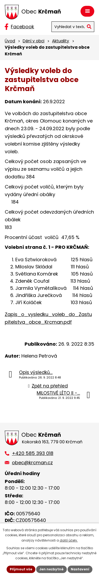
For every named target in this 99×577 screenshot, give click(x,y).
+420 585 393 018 (32, 453)
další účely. (69, 540)
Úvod (10, 41)
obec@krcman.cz (32, 462)
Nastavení (80, 569)
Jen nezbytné (51, 569)
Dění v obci (33, 41)
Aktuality (60, 41)
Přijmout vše (21, 569)
